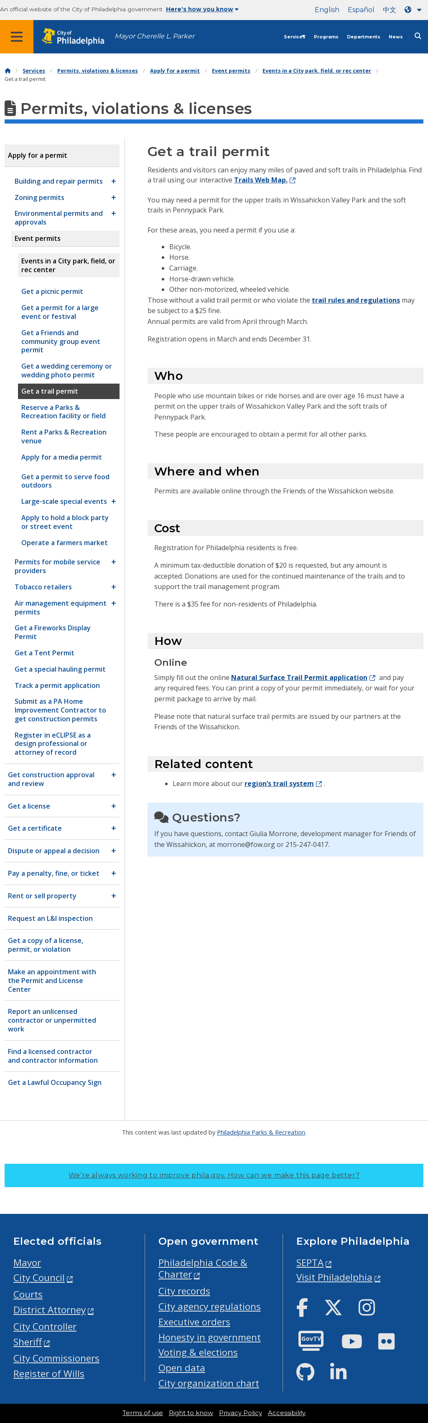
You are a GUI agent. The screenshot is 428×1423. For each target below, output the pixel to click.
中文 (389, 10)
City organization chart (208, 1383)
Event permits (231, 70)
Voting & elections (198, 1352)
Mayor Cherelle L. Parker (154, 36)
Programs (326, 37)
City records (184, 1290)
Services (295, 37)
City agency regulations (209, 1306)
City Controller (44, 1326)
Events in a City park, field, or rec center (316, 70)
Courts (28, 1294)
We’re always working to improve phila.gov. (214, 1175)
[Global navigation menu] (16, 36)
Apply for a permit (175, 70)
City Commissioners (56, 1358)
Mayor (27, 1262)
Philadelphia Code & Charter (202, 1268)
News (396, 37)
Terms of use (142, 1413)
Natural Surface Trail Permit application (299, 677)
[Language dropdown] (414, 10)
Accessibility (287, 1413)
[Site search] (418, 36)
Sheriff (27, 1341)
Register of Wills (48, 1373)
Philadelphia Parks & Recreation (261, 1132)
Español (361, 10)
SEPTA (310, 1262)
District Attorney (49, 1309)
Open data (181, 1367)
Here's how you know (202, 9)
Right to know (191, 1413)
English (327, 10)
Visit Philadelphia (334, 1277)
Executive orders (194, 1321)
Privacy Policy (240, 1413)
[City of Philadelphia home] (77, 37)
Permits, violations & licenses (97, 70)
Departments (363, 37)
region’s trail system (279, 783)
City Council (39, 1277)
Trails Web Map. (261, 180)
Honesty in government (209, 1337)
